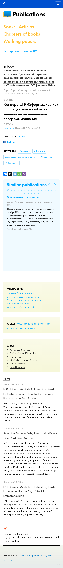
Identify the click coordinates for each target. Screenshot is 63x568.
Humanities (15, 356)
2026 (19, 324)
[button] (8, 190)
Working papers (19, 41)
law (28, 300)
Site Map (7, 560)
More (32, 328)
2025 (24, 324)
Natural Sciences (18, 363)
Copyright (34, 555)
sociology (24, 303)
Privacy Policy (47, 555)
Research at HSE (29, 51)
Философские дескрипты (23, 197)
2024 (30, 324)
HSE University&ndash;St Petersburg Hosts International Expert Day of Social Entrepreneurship (29, 491)
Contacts (23, 555)
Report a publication (12, 51)
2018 (20, 328)
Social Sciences (17, 366)
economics (32, 293)
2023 (36, 324)
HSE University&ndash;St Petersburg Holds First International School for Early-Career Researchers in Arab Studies (29, 393)
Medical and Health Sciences (24, 360)
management (37, 300)
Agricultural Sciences (20, 349)
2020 (9, 328)
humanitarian (34, 296)
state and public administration (21, 307)
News (6, 378)
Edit (58, 564)
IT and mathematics (16, 300)
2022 (42, 324)
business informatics (16, 293)
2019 (15, 328)
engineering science (17, 296)
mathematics (13, 303)
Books (9, 27)
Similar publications (27, 185)
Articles (26, 27)
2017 (26, 328)
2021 (47, 324)
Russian (21, 136)
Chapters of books (21, 34)
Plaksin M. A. (8, 128)
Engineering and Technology (23, 353)
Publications (29, 14)
